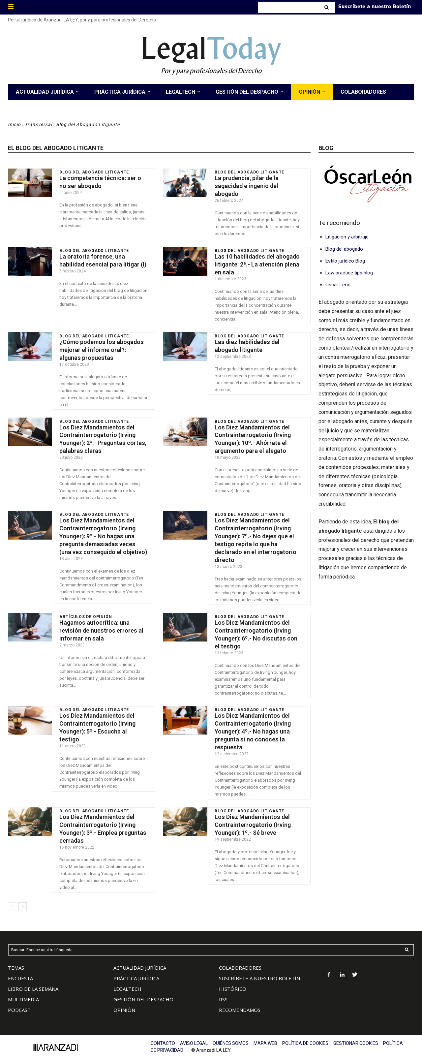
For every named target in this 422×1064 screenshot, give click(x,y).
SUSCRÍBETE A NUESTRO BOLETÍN (259, 972)
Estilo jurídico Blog (345, 261)
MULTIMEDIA (23, 993)
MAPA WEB (265, 1037)
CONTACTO (163, 1037)
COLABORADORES (240, 962)
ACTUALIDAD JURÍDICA (139, 962)
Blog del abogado (344, 249)
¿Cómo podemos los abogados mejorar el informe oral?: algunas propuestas (101, 348)
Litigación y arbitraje (347, 237)
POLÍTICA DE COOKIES (305, 1037)
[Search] (327, 7)
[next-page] (22, 901)
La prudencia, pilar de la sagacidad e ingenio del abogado (247, 185)
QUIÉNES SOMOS (231, 1037)
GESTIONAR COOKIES (355, 1037)
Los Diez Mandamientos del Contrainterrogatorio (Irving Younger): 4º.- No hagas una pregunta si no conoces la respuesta (253, 727)
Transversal (38, 124)
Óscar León (337, 285)
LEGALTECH (127, 983)
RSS (223, 993)
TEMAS (16, 962)
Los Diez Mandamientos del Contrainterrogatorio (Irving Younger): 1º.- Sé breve (253, 819)
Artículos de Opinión (85, 613)
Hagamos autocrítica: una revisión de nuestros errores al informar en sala (101, 626)
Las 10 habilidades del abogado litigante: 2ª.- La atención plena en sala (257, 263)
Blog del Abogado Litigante (94, 172)
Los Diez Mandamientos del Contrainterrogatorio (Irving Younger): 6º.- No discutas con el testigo (256, 630)
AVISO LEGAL (194, 1037)
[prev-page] (12, 901)
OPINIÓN (124, 1004)
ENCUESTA (20, 972)
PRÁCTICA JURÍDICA (136, 972)
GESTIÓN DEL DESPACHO (143, 993)
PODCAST (19, 1004)
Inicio (14, 124)
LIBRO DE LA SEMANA (33, 983)
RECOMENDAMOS (239, 1004)
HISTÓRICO (232, 983)
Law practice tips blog (349, 273)
